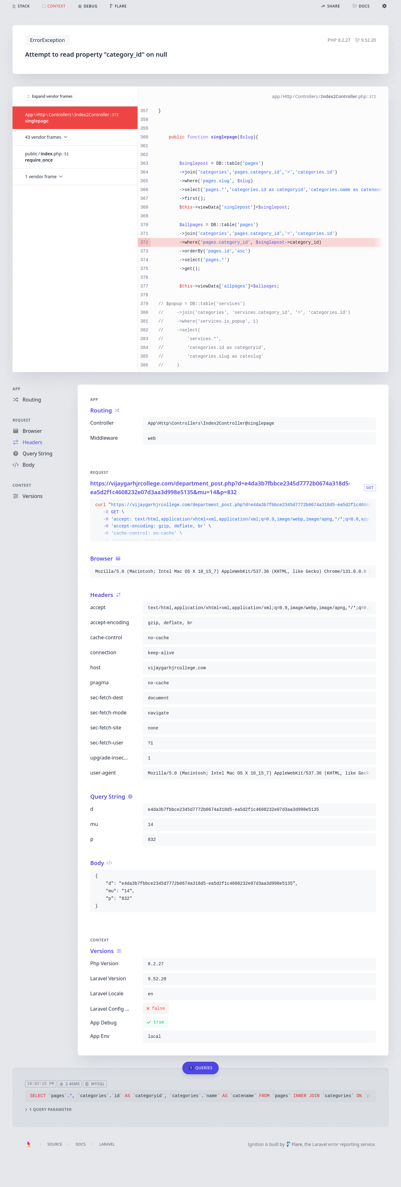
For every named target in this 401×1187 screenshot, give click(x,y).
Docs (81, 1144)
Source (54, 1144)
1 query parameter (48, 1109)
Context (22, 485)
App (16, 388)
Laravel (107, 1144)
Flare (294, 1144)
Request (22, 420)
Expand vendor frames (50, 96)
